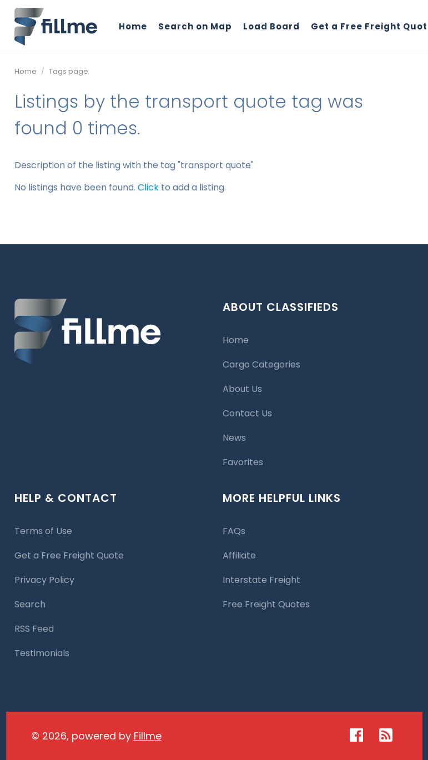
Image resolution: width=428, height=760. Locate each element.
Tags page (68, 71)
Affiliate (239, 555)
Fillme (148, 736)
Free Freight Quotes (266, 604)
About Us (242, 388)
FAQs (234, 531)
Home (133, 26)
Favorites (243, 462)
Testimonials (41, 653)
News (234, 437)
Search (30, 604)
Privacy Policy (44, 579)
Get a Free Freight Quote (69, 555)
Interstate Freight (261, 579)
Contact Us (247, 413)
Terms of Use (43, 531)
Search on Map (195, 26)
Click (148, 187)
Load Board (271, 26)
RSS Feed (34, 628)
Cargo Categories (261, 364)
